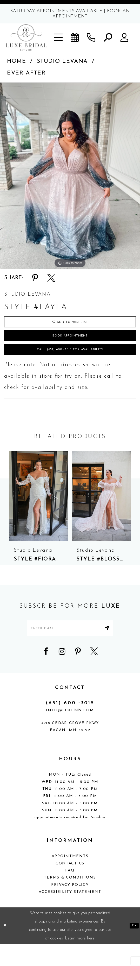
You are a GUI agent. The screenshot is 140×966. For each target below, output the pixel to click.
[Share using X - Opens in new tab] (51, 278)
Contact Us (70, 885)
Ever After (26, 73)
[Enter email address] (70, 647)
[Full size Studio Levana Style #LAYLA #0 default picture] (70, 176)
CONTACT (70, 709)
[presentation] (38, 512)
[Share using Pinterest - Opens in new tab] (35, 278)
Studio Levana (62, 61)
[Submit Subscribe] (123, 647)
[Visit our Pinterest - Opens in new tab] (78, 673)
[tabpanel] (70, 176)
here (91, 960)
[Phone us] (91, 37)
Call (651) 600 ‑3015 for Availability (70, 363)
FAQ (70, 893)
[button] (58, 37)
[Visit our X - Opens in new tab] (94, 673)
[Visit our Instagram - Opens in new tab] (62, 673)
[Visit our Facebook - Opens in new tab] (46, 673)
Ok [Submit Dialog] (132, 947)
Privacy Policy (70, 907)
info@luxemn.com (70, 732)
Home (16, 61)
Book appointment (70, 344)
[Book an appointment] (75, 37)
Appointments (70, 878)
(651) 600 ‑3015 (70, 724)
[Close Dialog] (6, 947)
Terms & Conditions (70, 900)
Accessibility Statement (70, 914)
